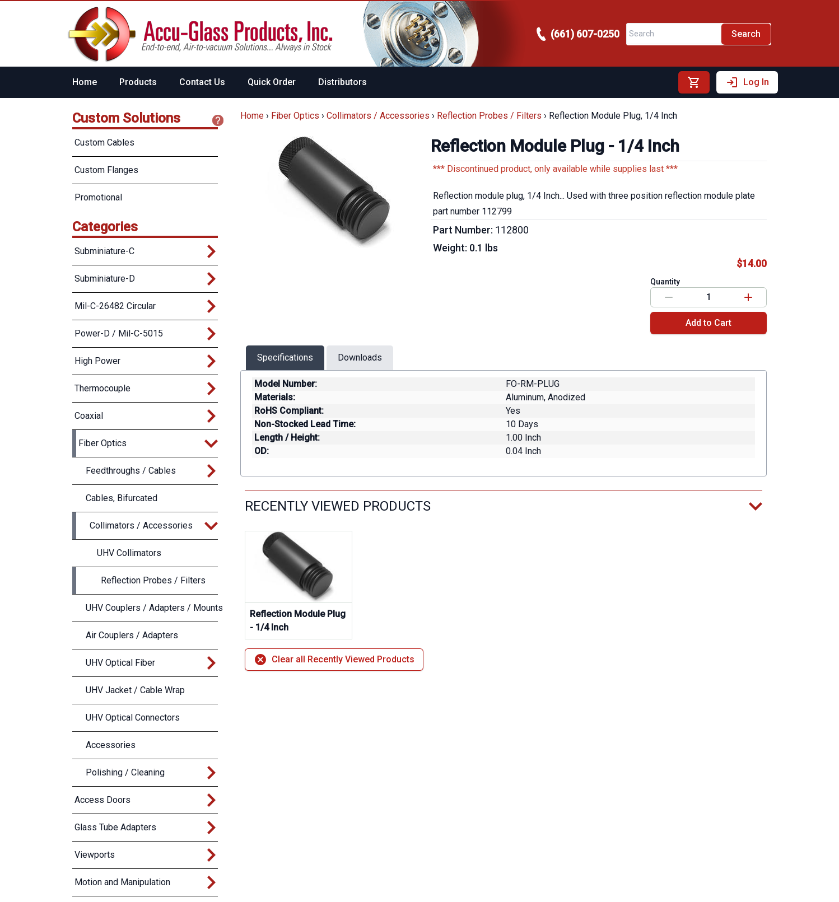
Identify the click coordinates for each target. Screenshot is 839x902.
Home (84, 82)
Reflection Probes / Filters (489, 115)
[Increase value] (748, 297)
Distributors (342, 82)
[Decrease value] (669, 297)
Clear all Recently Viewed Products (334, 659)
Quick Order (272, 82)
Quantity (665, 281)
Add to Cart (708, 322)
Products (138, 82)
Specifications (285, 357)
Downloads (360, 357)
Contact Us (202, 82)
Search (746, 34)
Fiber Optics (295, 115)
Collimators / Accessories (378, 115)
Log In (747, 82)
